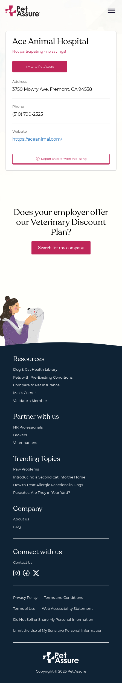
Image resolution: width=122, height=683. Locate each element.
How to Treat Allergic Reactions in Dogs (48, 485)
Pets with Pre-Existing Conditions (42, 377)
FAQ (17, 527)
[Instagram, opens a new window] (16, 573)
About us (21, 519)
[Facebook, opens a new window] (26, 573)
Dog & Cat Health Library (35, 369)
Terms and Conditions (63, 597)
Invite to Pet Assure (39, 67)
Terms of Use (24, 608)
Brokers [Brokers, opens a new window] (20, 435)
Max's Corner (24, 392)
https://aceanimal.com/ (37, 139)
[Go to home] (22, 10)
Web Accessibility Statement (67, 608)
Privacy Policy (25, 597)
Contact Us (22, 562)
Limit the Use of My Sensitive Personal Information (58, 630)
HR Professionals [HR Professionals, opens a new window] (28, 427)
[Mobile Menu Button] (112, 11)
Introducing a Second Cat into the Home (49, 477)
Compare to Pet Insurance (36, 385)
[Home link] (61, 657)
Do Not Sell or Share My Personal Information (53, 619)
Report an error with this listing (61, 159)
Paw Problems (26, 469)
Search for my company (61, 248)
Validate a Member (30, 400)
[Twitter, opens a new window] (36, 573)
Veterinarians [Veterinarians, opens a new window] (25, 442)
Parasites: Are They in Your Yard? (41, 492)
